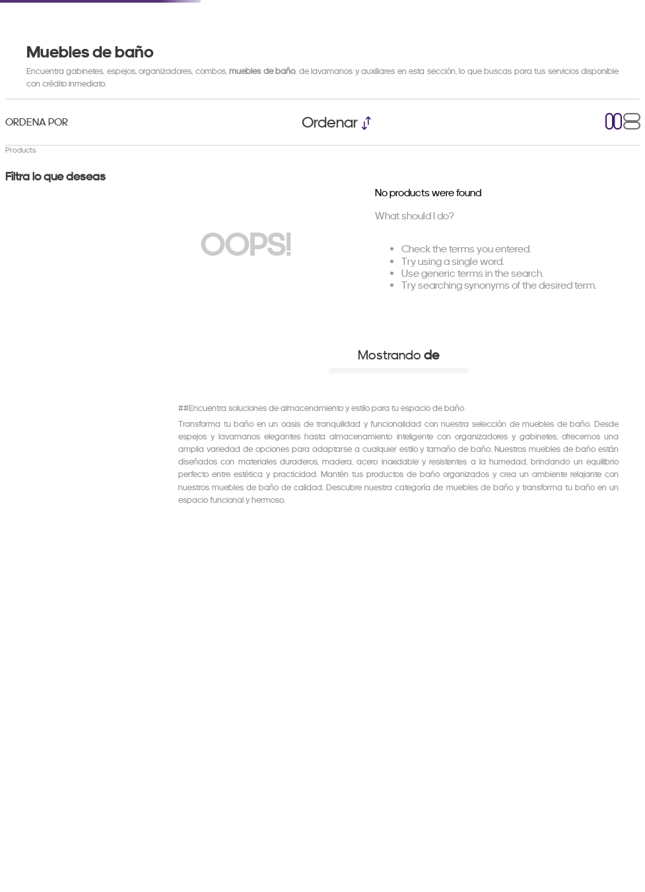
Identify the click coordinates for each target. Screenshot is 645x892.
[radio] (614, 122)
